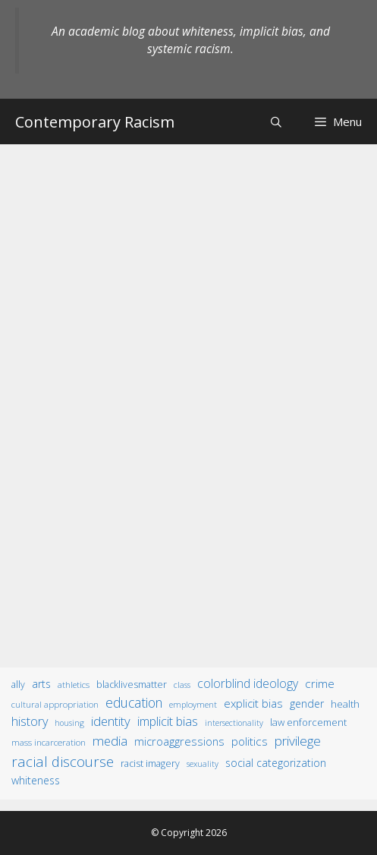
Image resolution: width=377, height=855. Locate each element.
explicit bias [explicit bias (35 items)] (253, 703)
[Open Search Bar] (276, 122)
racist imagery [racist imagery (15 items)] (150, 763)
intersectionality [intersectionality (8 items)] (234, 723)
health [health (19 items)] (345, 704)
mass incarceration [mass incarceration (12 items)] (48, 742)
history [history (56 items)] (29, 721)
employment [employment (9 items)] (193, 704)
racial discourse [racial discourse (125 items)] (62, 761)
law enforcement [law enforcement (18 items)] (308, 722)
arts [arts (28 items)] (41, 684)
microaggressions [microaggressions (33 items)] (179, 741)
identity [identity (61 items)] (110, 721)
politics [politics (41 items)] (249, 741)
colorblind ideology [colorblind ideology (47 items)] (247, 683)
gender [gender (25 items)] (307, 703)
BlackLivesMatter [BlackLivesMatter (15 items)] (131, 684)
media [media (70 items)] (110, 740)
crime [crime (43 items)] (320, 683)
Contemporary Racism (94, 122)
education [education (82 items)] (133, 702)
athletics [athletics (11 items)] (74, 684)
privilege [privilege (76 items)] (298, 740)
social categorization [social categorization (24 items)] (275, 763)
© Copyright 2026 (189, 832)
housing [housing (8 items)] (69, 723)
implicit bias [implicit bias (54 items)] (167, 721)
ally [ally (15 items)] (18, 684)
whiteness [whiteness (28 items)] (35, 780)
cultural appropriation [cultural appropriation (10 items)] (55, 704)
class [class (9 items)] (182, 684)
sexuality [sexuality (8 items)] (202, 764)
